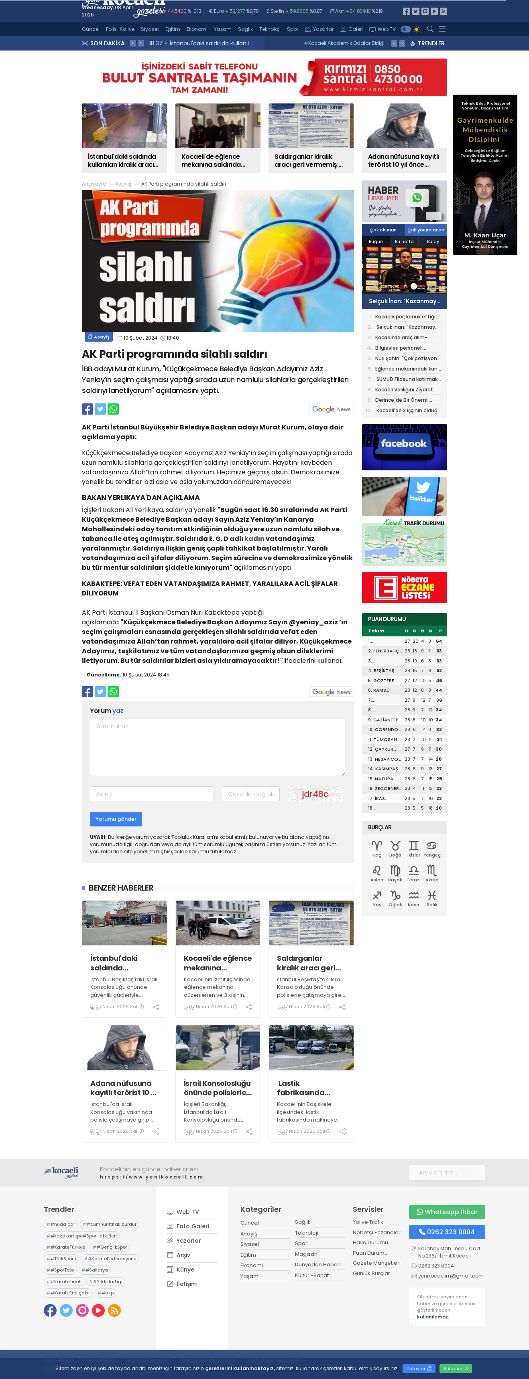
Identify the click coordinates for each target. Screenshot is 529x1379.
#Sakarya (94, 1270)
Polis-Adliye (120, 29)
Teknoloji (270, 29)
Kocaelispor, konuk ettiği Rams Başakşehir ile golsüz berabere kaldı (408, 317)
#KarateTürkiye (66, 1247)
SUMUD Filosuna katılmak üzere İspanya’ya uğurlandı (406, 380)
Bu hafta (404, 241)
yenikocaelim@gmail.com (451, 1275)
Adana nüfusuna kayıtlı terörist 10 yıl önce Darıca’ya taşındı (124, 1088)
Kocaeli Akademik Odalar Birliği (344, 43)
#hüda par (61, 1224)
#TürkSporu (61, 1258)
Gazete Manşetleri (377, 1263)
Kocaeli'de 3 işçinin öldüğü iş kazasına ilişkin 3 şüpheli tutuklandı (408, 411)
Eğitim (172, 29)
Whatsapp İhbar (447, 1212)
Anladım (456, 1368)
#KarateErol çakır (68, 1293)
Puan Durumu (370, 1253)
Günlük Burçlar (371, 1273)
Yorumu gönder (116, 819)
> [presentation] (141, 43)
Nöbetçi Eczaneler (377, 1232)
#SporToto (60, 1270)
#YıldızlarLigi (105, 1281)
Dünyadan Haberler (320, 1264)
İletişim (182, 1284)
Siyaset (150, 29)
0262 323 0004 (447, 1232)
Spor (292, 29)
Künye (180, 1270)
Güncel (91, 29)
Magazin (306, 1254)
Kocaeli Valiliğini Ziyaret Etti (404, 390)
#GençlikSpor (110, 1247)
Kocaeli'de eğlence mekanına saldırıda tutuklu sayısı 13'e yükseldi (218, 963)
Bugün (376, 241)
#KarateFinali (64, 1281)
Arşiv (178, 1255)
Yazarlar (319, 29)
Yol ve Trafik (368, 1222)
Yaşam (223, 29)
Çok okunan (383, 230)
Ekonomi (197, 29)
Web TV (382, 29)
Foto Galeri (188, 1226)
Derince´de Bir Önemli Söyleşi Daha (402, 401)
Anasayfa (94, 183)
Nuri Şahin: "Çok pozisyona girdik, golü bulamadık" (407, 359)
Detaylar (419, 1368)
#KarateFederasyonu (110, 1258)
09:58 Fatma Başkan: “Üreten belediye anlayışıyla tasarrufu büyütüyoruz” (253, 43)
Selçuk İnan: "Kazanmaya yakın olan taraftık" (404, 301)
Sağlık (245, 29)
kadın (254, 538)
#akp (106, 1293)
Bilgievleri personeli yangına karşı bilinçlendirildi (399, 348)
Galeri (351, 29)
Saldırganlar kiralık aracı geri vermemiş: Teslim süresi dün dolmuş (310, 963)
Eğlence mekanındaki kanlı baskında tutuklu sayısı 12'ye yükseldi (407, 369)
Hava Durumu (370, 1242)
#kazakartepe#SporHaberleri (82, 1236)
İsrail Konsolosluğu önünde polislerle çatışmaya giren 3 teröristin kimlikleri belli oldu (217, 1088)
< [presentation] (133, 43)
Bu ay (433, 241)
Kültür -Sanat (312, 1275)
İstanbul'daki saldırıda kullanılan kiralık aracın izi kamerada (119, 963)
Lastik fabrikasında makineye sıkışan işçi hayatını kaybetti (308, 1088)
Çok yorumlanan (425, 230)
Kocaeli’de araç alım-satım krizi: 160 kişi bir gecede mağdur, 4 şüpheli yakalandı (407, 338)
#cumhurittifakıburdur (109, 1224)
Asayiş (123, 183)
